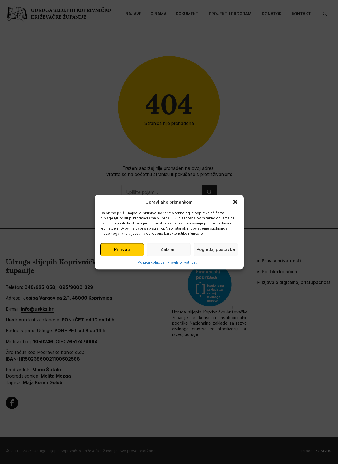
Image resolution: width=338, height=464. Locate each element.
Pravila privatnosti (182, 262)
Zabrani (169, 249)
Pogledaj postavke (216, 249)
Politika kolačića (151, 262)
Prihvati (122, 249)
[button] (235, 202)
